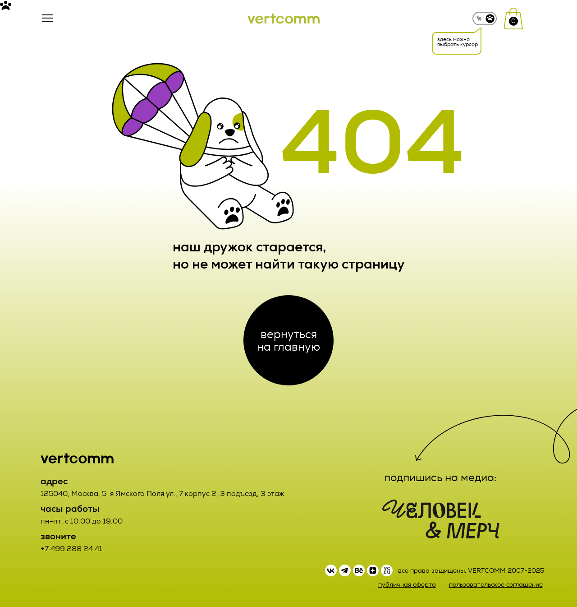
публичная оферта (407, 584)
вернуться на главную (288, 340)
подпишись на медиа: (440, 477)
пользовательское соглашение (496, 584)
